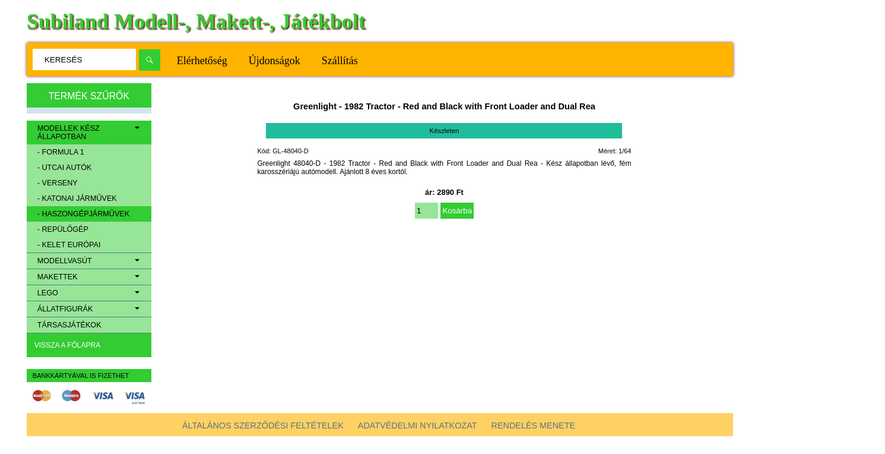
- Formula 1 (60, 152)
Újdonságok (274, 61)
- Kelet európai (69, 245)
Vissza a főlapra (67, 345)
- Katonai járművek (77, 198)
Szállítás (340, 61)
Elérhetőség (202, 61)
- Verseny (57, 183)
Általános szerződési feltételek (263, 425)
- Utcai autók (64, 167)
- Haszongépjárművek (83, 214)
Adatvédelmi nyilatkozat (417, 425)
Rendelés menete (533, 425)
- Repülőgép (62, 229)
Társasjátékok (69, 325)
